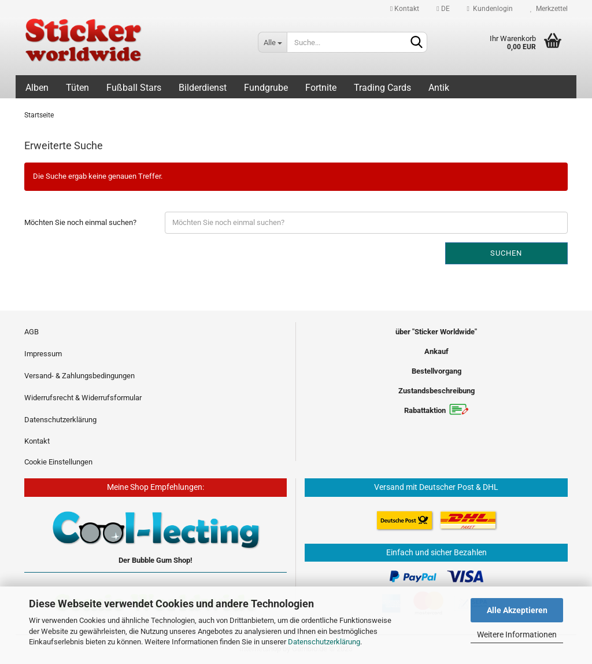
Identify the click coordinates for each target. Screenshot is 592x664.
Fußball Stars (133, 87)
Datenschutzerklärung (324, 641)
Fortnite (320, 87)
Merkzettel (549, 9)
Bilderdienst (203, 87)
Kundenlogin (490, 9)
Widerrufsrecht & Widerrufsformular (83, 397)
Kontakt (404, 9)
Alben (37, 87)
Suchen (506, 253)
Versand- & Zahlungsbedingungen (79, 375)
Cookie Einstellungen (58, 462)
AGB (31, 331)
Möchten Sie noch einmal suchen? (80, 222)
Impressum (43, 353)
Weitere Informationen (517, 634)
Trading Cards (382, 87)
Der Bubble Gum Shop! (156, 560)
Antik (438, 87)
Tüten (77, 87)
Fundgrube (266, 87)
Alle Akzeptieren (517, 610)
